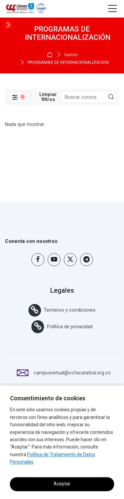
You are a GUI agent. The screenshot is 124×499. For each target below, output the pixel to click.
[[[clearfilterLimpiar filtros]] (48, 97)
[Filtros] (19, 97)
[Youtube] (54, 259)
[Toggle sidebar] (8, 25)
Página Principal (51, 54)
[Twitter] (70, 259)
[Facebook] (37, 259)
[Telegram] (86, 259)
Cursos (71, 55)
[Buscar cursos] (111, 97)
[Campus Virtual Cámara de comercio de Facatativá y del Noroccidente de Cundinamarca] (25, 9)
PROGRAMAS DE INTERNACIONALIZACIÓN (68, 62)
